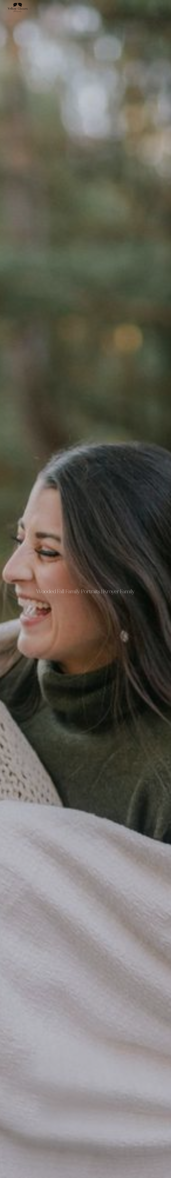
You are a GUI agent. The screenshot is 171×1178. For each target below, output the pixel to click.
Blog (157, 7)
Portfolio (151, 7)
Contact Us (161, 7)
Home (144, 7)
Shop (164, 7)
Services (154, 7)
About (147, 7)
